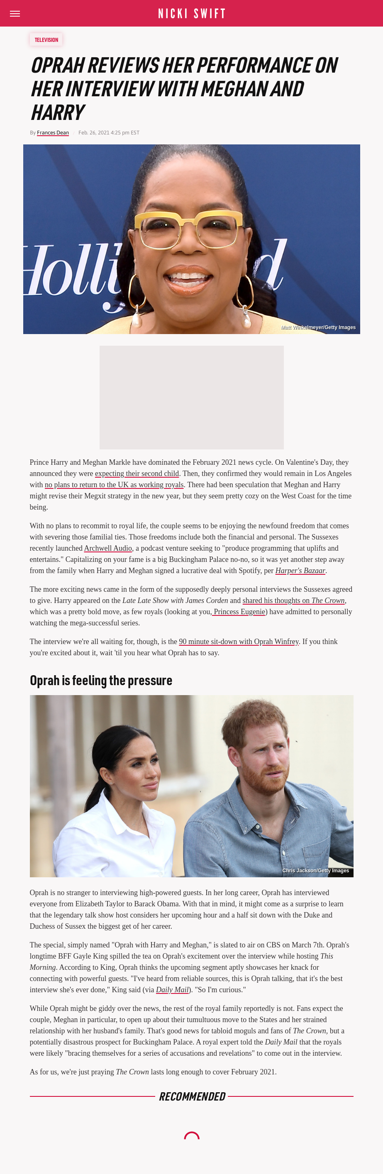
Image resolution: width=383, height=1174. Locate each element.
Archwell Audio (108, 548)
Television (46, 39)
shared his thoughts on (294, 600)
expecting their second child (137, 473)
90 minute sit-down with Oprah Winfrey (238, 641)
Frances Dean (53, 132)
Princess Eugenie (238, 612)
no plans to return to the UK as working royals (114, 485)
